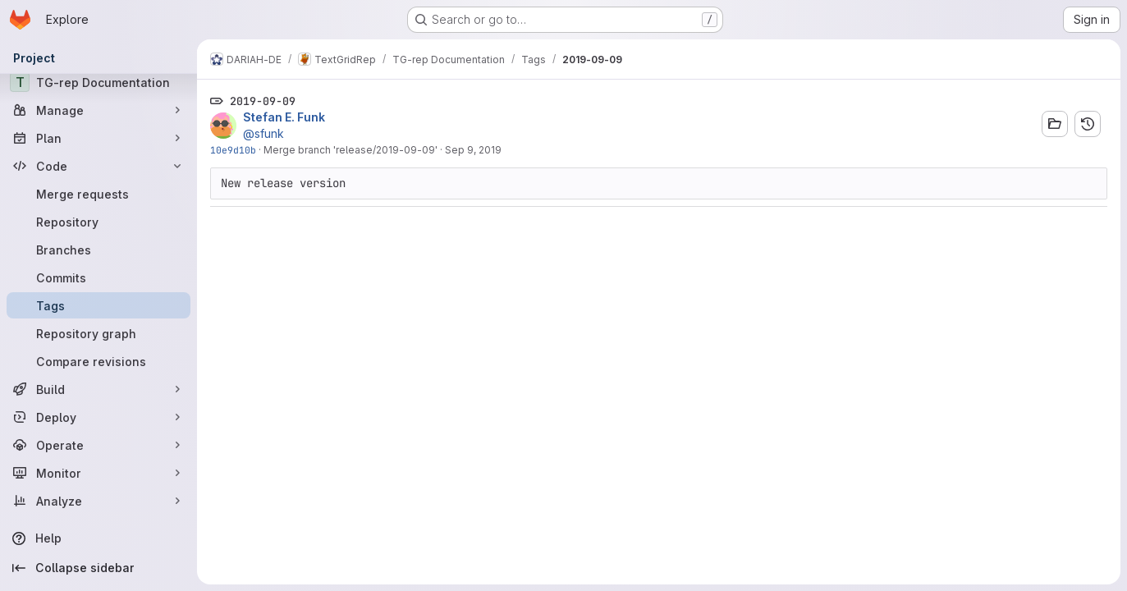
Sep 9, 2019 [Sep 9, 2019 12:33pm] (473, 150)
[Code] (98, 166)
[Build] (98, 389)
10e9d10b (233, 150)
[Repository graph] (98, 333)
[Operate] (98, 445)
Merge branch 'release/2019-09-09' (350, 150)
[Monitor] (98, 473)
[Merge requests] (98, 194)
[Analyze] (98, 501)
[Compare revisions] (98, 361)
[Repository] (98, 221)
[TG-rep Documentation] (98, 82)
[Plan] (98, 138)
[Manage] (98, 110)
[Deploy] (98, 417)
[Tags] (98, 305)
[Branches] (98, 249)
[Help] (98, 538)
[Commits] (98, 277)
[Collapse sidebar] (98, 568)
